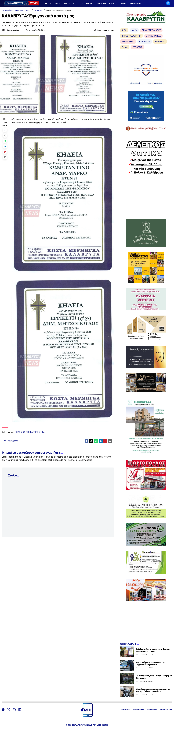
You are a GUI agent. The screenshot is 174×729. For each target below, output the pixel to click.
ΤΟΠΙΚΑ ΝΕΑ (38, 10)
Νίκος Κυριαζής (12, 30)
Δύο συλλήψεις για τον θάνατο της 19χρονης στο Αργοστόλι (150, 663)
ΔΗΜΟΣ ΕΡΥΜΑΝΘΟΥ (151, 30)
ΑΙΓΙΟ (124, 30)
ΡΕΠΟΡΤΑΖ (137, 47)
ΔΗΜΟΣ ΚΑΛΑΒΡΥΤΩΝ (131, 36)
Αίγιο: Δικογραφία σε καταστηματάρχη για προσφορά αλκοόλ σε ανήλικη (153, 690)
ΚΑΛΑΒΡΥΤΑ (144, 41)
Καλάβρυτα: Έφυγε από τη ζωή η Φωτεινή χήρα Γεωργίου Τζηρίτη (153, 650)
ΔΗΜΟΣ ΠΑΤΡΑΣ (153, 36)
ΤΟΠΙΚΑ (28, 10)
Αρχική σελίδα (6, 10)
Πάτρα (124, 47)
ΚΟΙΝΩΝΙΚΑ (18, 10)
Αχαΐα (134, 30)
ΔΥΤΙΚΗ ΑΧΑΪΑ (128, 41)
